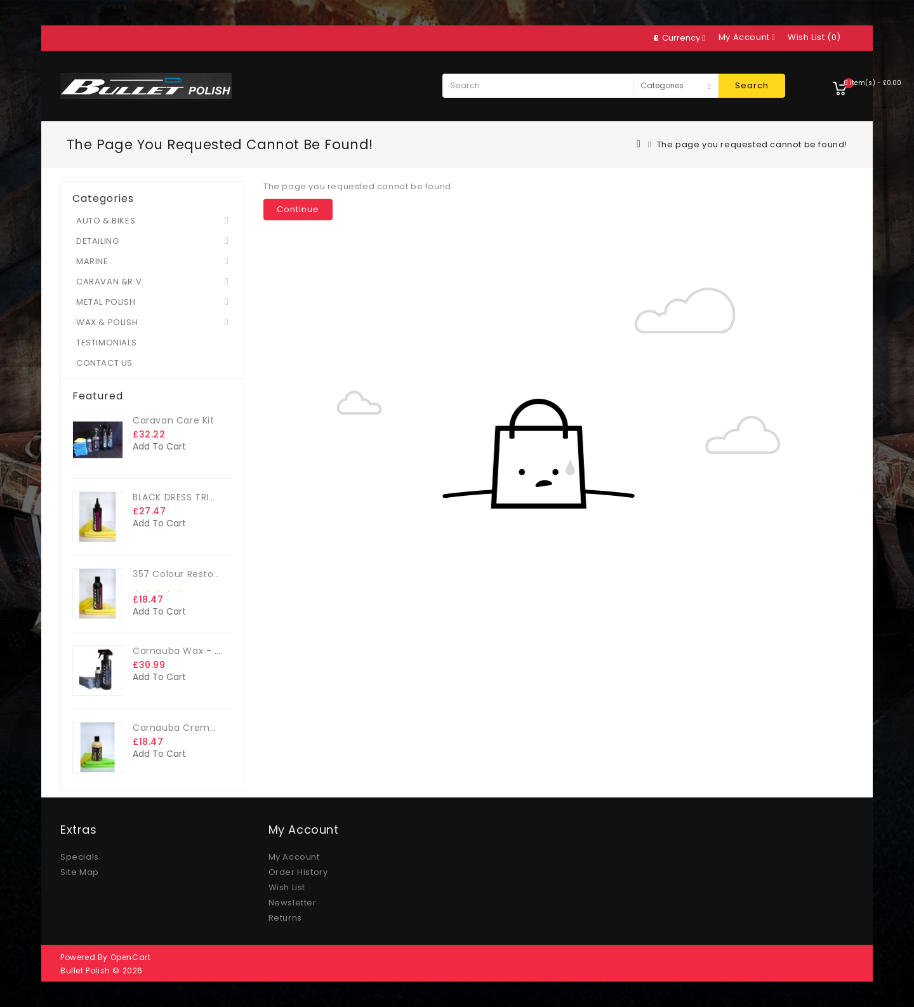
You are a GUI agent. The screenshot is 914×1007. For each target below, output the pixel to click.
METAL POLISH (105, 302)
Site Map (79, 872)
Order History (298, 872)
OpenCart (130, 957)
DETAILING (97, 241)
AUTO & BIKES (105, 221)
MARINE (92, 261)
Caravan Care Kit (174, 420)
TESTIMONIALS (106, 343)
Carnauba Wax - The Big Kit (199, 650)
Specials (79, 857)
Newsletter (292, 903)
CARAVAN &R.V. (110, 282)
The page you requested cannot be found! (752, 144)
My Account (294, 857)
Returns (285, 918)
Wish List (286, 887)
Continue (298, 209)
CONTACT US (104, 363)
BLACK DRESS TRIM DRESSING (198, 497)
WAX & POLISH (107, 322)
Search (752, 85)
